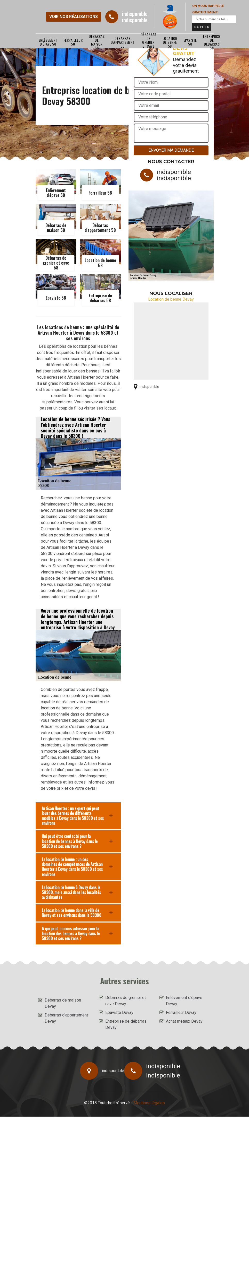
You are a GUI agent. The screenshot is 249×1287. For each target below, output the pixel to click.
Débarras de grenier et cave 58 (148, 42)
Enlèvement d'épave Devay (184, 1000)
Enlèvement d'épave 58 (48, 42)
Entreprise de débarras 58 (212, 42)
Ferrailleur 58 (73, 42)
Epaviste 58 (190, 42)
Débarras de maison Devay (63, 1003)
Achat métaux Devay (184, 1021)
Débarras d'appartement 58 (122, 42)
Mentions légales (149, 1102)
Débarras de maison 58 (97, 42)
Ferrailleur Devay (181, 1012)
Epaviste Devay (119, 1012)
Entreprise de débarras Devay (126, 1024)
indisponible (135, 14)
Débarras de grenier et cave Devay (125, 1000)
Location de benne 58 (170, 42)
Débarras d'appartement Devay (66, 1018)
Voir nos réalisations (73, 16)
